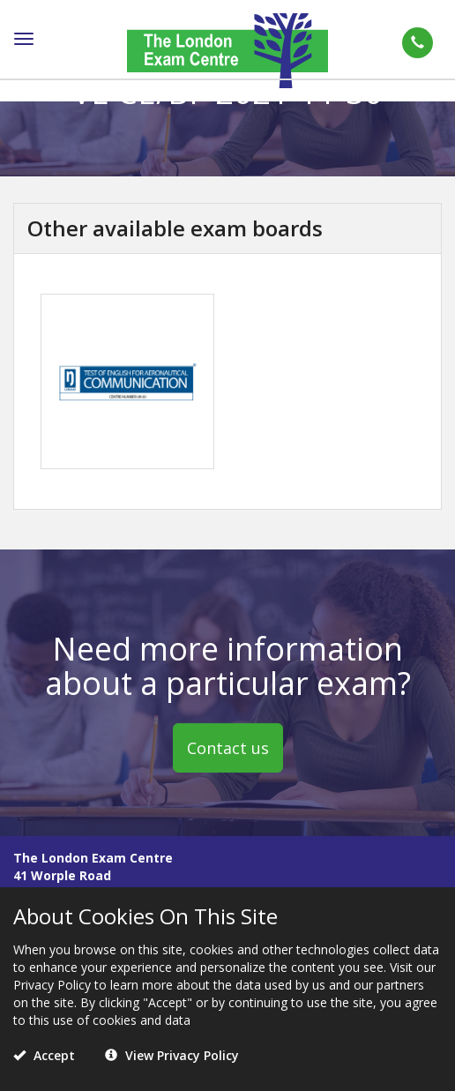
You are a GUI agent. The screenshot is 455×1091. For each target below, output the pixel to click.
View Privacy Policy (172, 1055)
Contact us (228, 747)
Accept (44, 1055)
